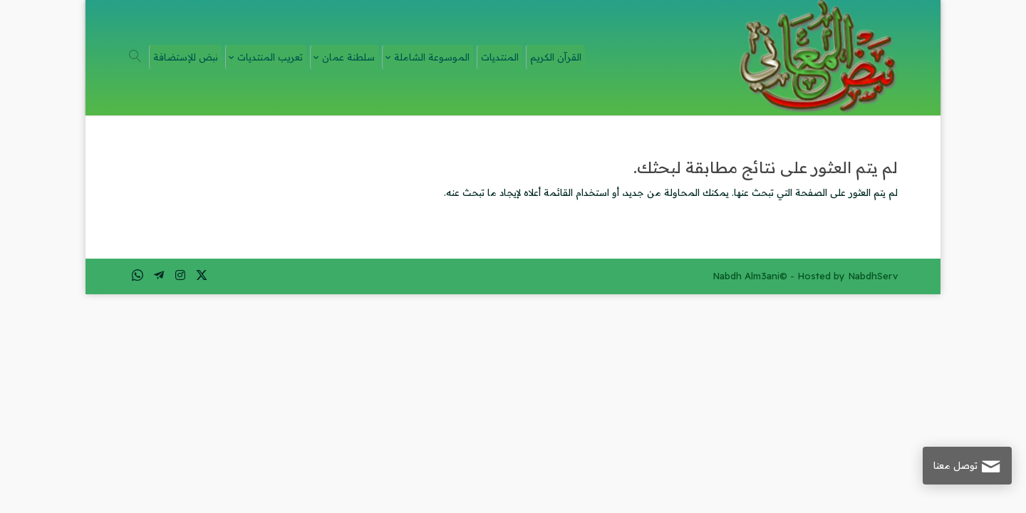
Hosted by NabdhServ (847, 275)
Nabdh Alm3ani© (749, 275)
